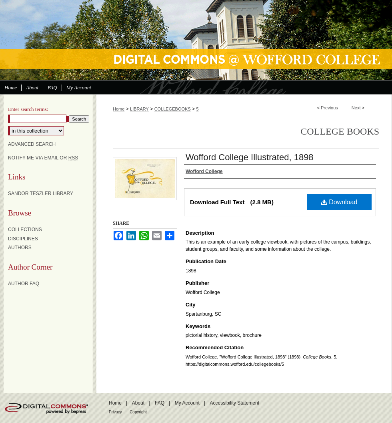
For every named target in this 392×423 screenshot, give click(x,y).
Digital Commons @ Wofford (196, 40)
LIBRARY (139, 109)
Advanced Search (32, 144)
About (138, 403)
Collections (25, 229)
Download (339, 202)
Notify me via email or (43, 158)
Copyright (138, 412)
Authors (20, 247)
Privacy (115, 412)
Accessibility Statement (234, 403)
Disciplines (23, 239)
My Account (187, 403)
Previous (329, 107)
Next (356, 107)
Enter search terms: (28, 109)
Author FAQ (23, 283)
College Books (339, 131)
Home (118, 109)
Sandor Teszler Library (40, 193)
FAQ (159, 403)
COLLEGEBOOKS (172, 109)
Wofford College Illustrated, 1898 (250, 157)
